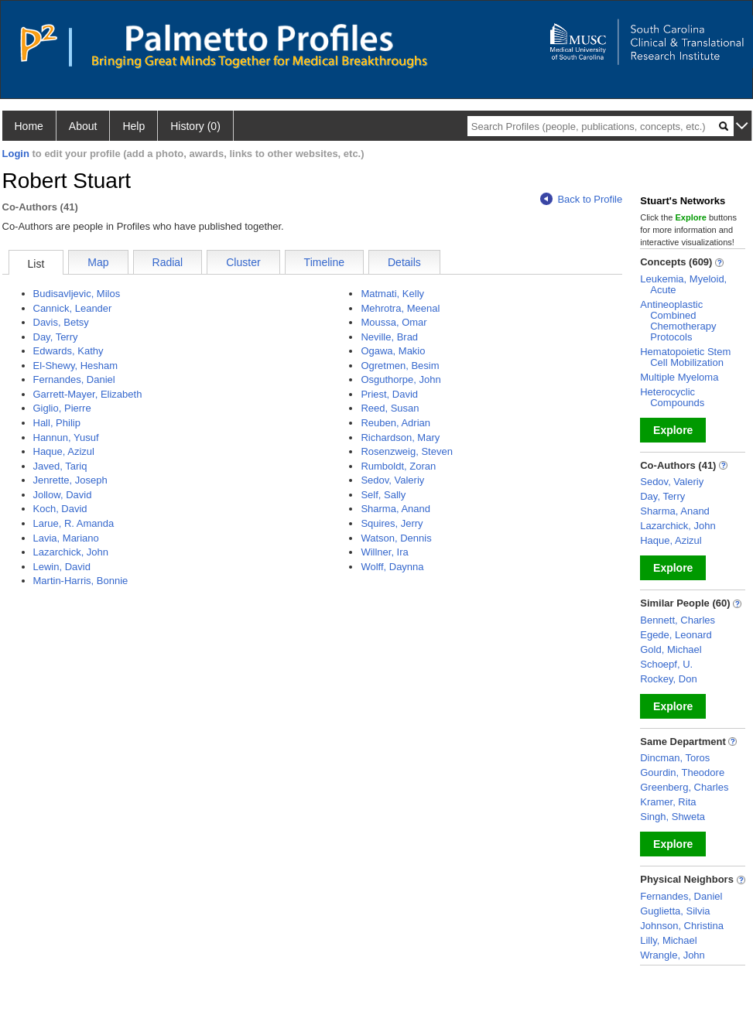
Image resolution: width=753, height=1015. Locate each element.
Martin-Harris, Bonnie (80, 580)
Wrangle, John (672, 955)
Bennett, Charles (677, 620)
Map (97, 262)
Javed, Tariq (60, 466)
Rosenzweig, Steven (407, 451)
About (83, 126)
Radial (167, 262)
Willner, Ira (384, 552)
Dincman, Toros (675, 758)
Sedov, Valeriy (392, 480)
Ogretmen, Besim (400, 365)
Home (29, 126)
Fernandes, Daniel (74, 379)
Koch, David (60, 508)
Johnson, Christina (682, 925)
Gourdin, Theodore (682, 772)
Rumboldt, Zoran (398, 466)
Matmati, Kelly (392, 293)
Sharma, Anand (395, 508)
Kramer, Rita (668, 802)
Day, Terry (55, 337)
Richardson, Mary (400, 437)
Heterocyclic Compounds (672, 397)
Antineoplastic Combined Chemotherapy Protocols (678, 321)
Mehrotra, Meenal (400, 308)
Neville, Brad (389, 337)
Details (404, 262)
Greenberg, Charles (684, 787)
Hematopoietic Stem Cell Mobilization (685, 357)
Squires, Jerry (392, 523)
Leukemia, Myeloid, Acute (683, 284)
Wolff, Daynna (392, 566)
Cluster (243, 262)
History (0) (195, 126)
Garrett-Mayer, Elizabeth (87, 394)
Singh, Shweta (672, 816)
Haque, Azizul (64, 451)
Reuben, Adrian (395, 423)
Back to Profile (581, 199)
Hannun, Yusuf (66, 437)
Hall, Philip (56, 423)
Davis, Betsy (61, 322)
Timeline (324, 262)
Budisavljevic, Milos (77, 293)
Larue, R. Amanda (74, 523)
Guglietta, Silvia (675, 911)
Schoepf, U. (666, 664)
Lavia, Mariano (66, 538)
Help (133, 126)
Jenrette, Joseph (70, 480)
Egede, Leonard (676, 635)
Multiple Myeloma (679, 377)
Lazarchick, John (71, 552)
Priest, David (389, 394)
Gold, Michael (670, 649)
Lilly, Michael (668, 940)
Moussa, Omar (393, 322)
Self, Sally (383, 495)
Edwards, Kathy (68, 351)
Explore (673, 430)
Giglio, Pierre (62, 408)
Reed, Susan (390, 408)
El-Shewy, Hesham (75, 365)
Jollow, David (62, 495)
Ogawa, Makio (393, 351)
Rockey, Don (668, 679)
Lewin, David (62, 566)
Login (15, 153)
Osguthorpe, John (400, 379)
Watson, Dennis (396, 538)
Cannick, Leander (72, 308)
